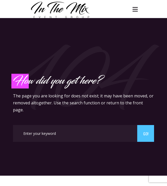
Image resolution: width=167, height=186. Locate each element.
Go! (145, 133)
